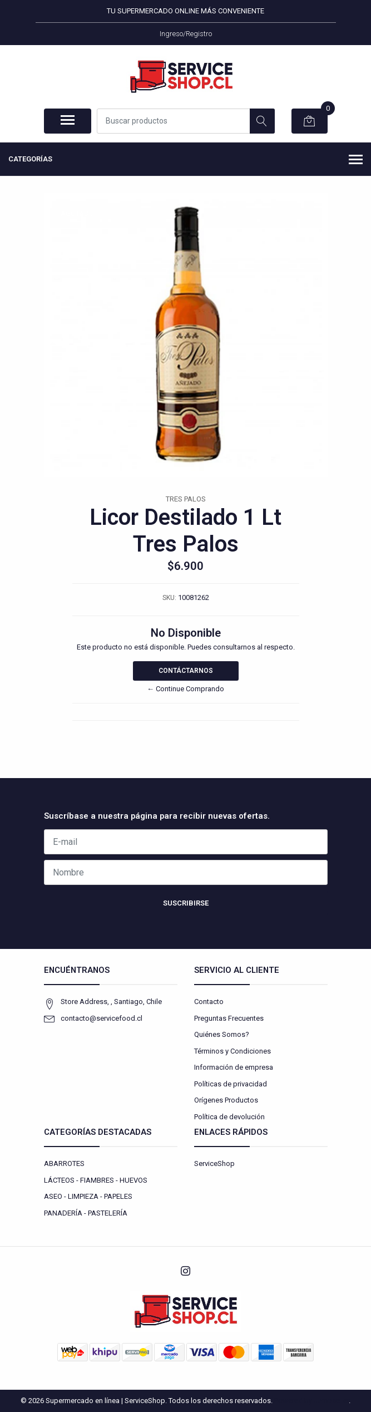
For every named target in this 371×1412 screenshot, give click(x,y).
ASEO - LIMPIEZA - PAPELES (88, 1196)
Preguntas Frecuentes (229, 1018)
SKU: (169, 598)
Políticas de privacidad (230, 1084)
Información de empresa (233, 1067)
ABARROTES (64, 1163)
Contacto (209, 1001)
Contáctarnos (186, 671)
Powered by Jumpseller (311, 1400)
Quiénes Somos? (221, 1034)
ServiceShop (214, 1163)
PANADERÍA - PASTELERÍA (85, 1213)
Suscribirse (186, 903)
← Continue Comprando (185, 689)
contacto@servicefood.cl (101, 1018)
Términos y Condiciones (232, 1051)
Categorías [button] (185, 160)
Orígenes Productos (226, 1100)
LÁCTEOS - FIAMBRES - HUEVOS (95, 1180)
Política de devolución (229, 1117)
